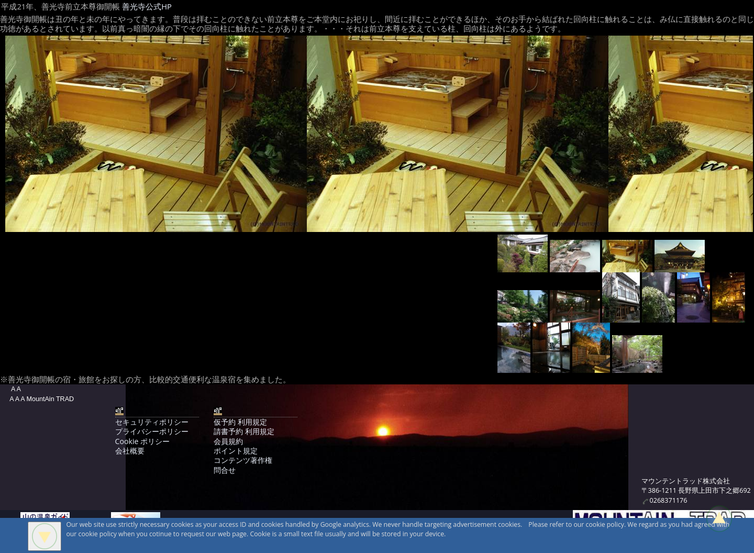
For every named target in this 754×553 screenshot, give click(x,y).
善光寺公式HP (147, 6)
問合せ (225, 470)
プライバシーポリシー (151, 431)
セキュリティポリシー (151, 422)
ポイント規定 (236, 451)
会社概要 (130, 451)
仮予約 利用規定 (240, 422)
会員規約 (228, 441)
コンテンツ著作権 (243, 460)
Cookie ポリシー (142, 441)
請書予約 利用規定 (244, 431)
